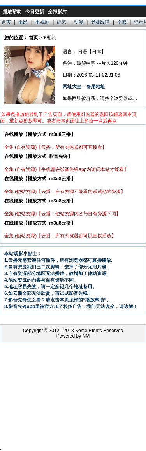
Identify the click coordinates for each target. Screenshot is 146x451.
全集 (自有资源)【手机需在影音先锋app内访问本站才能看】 (66, 169)
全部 (122, 22)
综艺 (61, 22)
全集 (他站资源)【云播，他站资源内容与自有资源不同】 (62, 213)
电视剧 (42, 22)
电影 (23, 22)
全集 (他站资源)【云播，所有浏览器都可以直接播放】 (60, 236)
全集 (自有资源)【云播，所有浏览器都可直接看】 (55, 147)
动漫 (78, 22)
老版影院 (100, 22)
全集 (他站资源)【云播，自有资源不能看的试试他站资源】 (64, 191)
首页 (6, 22)
